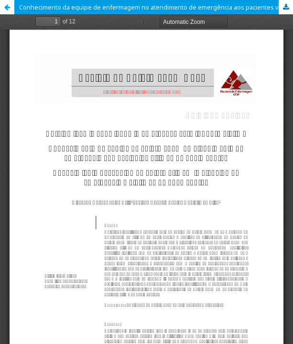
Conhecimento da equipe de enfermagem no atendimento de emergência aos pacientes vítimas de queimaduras (156, 7)
